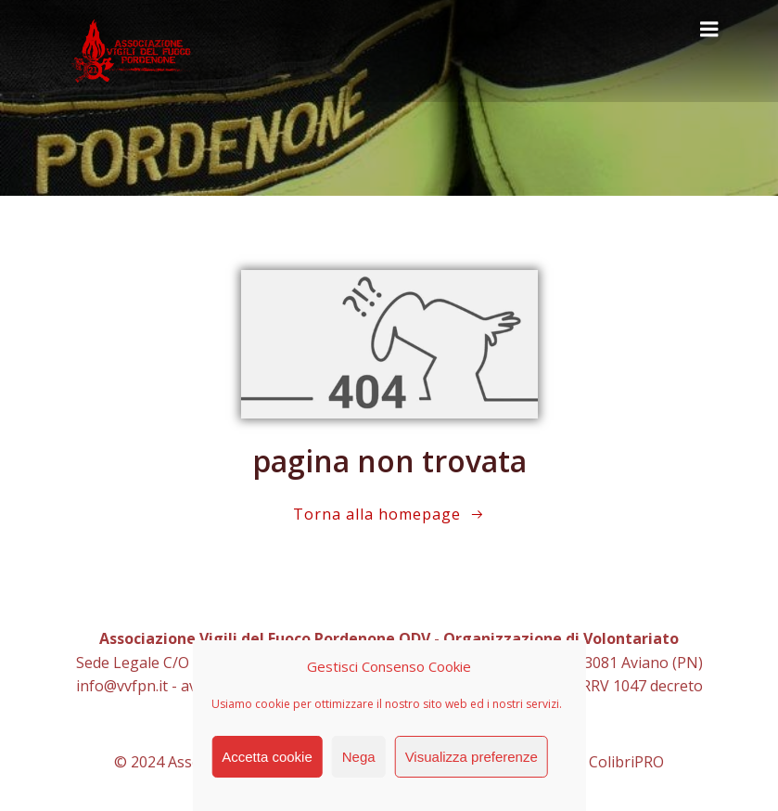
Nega (359, 757)
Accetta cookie (267, 757)
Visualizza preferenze (471, 757)
